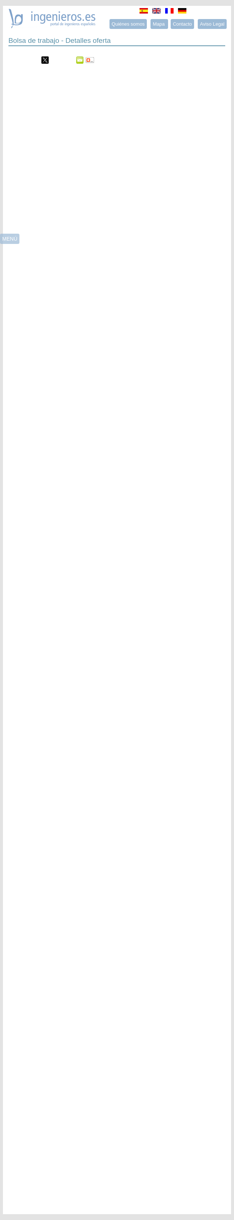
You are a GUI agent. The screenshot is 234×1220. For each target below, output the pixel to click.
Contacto (182, 24)
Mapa (159, 24)
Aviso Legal (212, 24)
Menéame (23, 60)
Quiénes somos (128, 24)
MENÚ (9, 239)
